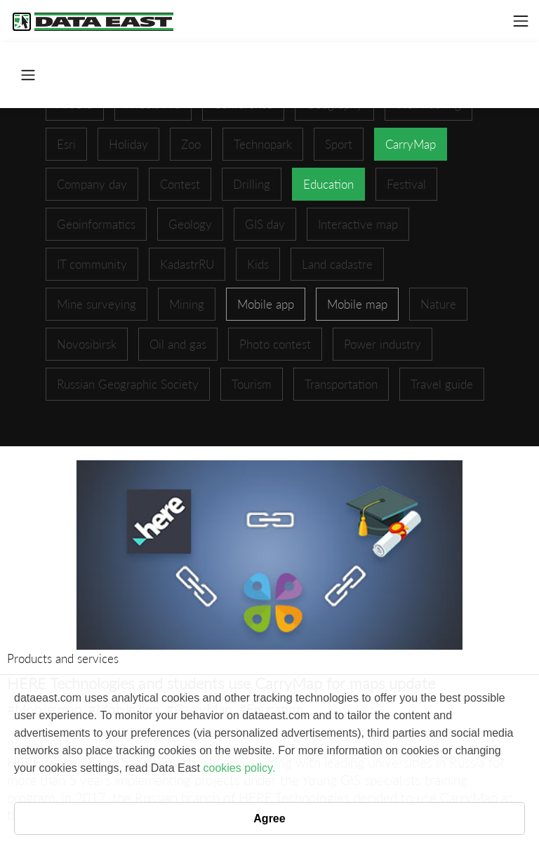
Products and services (63, 658)
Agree (269, 818)
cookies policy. (239, 768)
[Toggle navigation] (521, 21)
